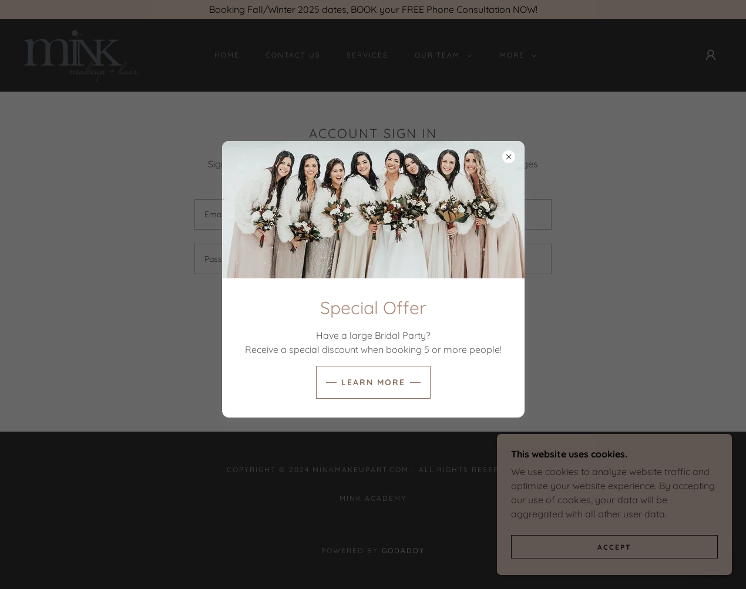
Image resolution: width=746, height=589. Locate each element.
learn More (373, 382)
